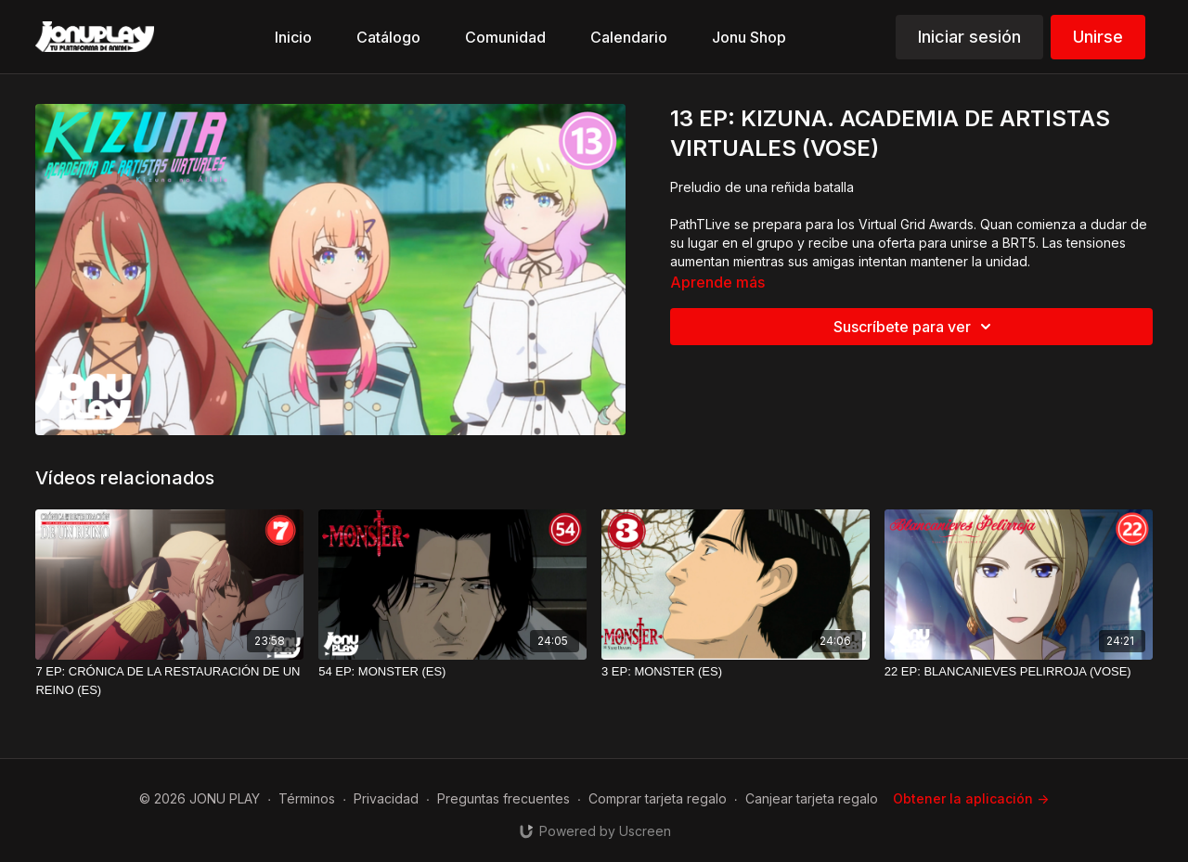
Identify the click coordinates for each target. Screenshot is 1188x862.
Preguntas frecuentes (503, 798)
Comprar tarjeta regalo (657, 798)
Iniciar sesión (969, 36)
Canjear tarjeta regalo (811, 798)
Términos (306, 798)
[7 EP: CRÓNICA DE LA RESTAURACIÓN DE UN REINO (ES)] (169, 681)
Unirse (1098, 36)
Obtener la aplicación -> (971, 798)
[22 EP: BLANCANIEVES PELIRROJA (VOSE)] (1019, 672)
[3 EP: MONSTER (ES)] (735, 672)
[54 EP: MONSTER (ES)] (452, 672)
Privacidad (386, 798)
